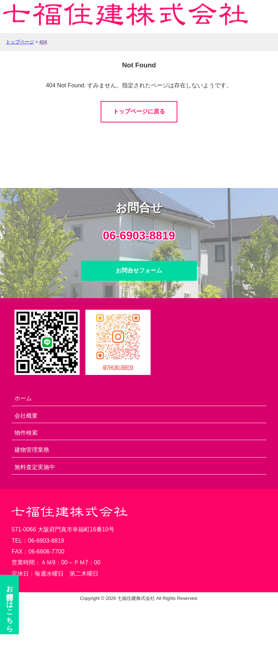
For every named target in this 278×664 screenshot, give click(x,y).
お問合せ (10, 604)
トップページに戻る (139, 111)
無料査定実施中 (34, 467)
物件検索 (26, 433)
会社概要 (26, 416)
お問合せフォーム (139, 270)
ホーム (23, 398)
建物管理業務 (31, 450)
